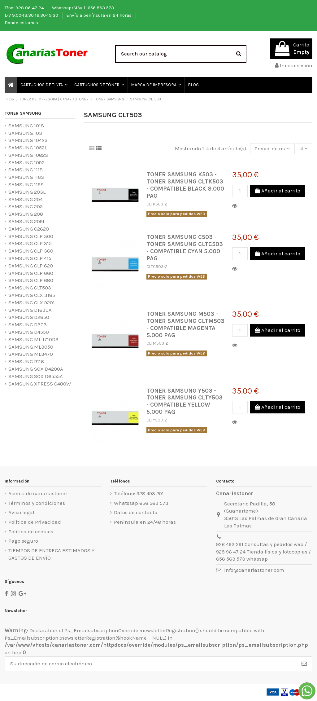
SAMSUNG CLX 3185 (31, 295)
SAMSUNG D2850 (28, 317)
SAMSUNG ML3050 (30, 347)
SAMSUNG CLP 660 (30, 273)
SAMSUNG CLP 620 (30, 265)
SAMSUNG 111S (25, 169)
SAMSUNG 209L (26, 221)
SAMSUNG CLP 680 (30, 280)
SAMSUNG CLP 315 (30, 243)
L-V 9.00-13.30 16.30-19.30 (32, 15)
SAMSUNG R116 (26, 361)
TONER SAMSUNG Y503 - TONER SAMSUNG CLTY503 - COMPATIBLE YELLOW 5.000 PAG (184, 401)
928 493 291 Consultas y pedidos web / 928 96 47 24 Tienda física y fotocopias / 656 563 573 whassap (263, 551)
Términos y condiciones (36, 503)
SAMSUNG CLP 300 (30, 236)
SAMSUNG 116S (26, 177)
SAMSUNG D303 (27, 324)
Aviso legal (21, 512)
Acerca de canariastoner (37, 493)
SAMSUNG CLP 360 (30, 251)
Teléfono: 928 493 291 (139, 493)
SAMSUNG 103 (25, 133)
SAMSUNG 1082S (28, 155)
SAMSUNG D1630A (30, 310)
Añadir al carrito (277, 190)
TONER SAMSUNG (23, 113)
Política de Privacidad (34, 522)
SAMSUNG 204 (25, 199)
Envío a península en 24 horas (99, 15)
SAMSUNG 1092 (26, 162)
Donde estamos (21, 22)
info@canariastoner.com (254, 570)
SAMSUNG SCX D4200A (35, 369)
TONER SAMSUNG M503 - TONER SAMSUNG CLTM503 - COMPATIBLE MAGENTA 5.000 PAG (185, 324)
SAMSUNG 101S (26, 125)
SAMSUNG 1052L (27, 147)
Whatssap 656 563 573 (141, 503)
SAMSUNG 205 (25, 206)
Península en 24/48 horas (145, 522)
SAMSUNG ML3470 (30, 354)
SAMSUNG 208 (25, 214)
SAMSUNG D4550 (28, 332)
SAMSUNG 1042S (28, 140)
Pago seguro (23, 541)
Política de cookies (30, 531)
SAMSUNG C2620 (28, 229)
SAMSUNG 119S (26, 184)
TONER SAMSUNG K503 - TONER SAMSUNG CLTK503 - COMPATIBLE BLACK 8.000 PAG (185, 185)
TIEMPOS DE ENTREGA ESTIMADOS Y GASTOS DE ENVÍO (51, 554)
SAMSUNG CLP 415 (29, 258)
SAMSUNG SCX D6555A (35, 376)
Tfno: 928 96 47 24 (25, 8)
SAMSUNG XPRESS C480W (39, 384)
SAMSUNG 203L (27, 192)
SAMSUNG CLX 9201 (31, 302)
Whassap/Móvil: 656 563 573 (83, 8)
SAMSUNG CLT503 (29, 287)
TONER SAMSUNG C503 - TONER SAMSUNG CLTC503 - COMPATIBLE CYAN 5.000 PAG (184, 247)
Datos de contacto (135, 512)
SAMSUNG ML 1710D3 (33, 339)
